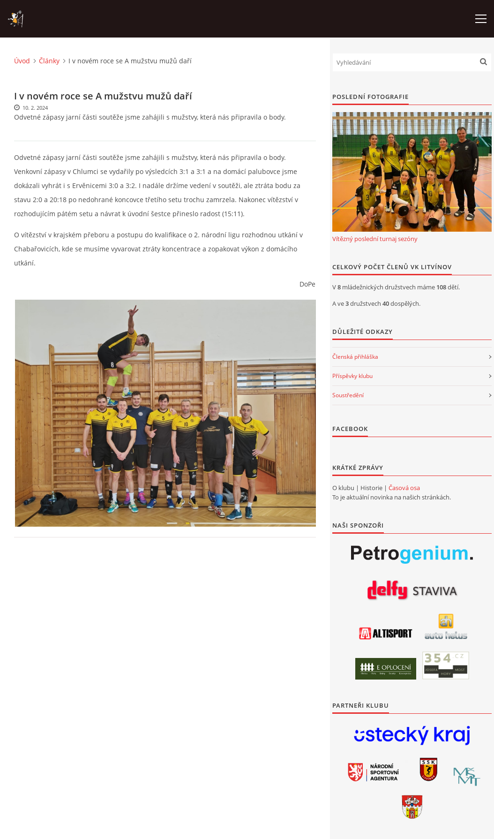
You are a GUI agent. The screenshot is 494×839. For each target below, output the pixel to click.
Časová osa (404, 488)
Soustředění (348, 395)
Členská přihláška (355, 357)
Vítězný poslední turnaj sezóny (375, 238)
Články (49, 60)
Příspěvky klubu (352, 376)
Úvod (22, 60)
